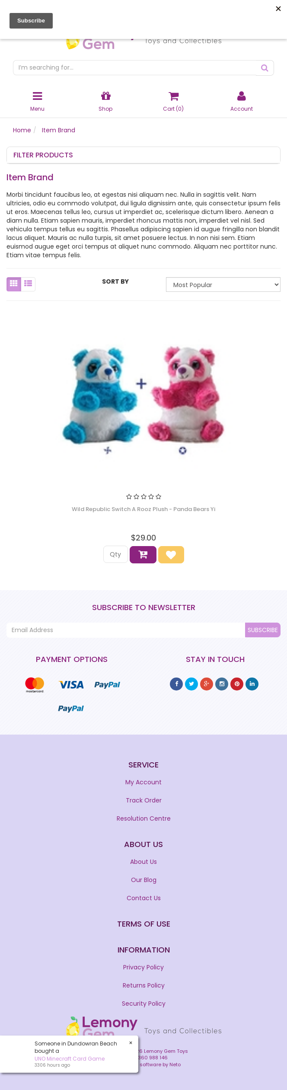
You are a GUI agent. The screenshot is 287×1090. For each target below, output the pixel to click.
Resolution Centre (144, 818)
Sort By (115, 281)
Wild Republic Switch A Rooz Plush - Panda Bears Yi (143, 509)
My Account (143, 782)
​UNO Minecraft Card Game (70, 1058)
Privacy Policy (143, 967)
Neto (175, 1064)
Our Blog (143, 880)
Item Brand (58, 130)
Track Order (144, 800)
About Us (143, 861)
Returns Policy (144, 985)
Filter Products (43, 155)
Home (22, 130)
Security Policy (144, 1003)
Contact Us (144, 898)
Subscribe (263, 630)
